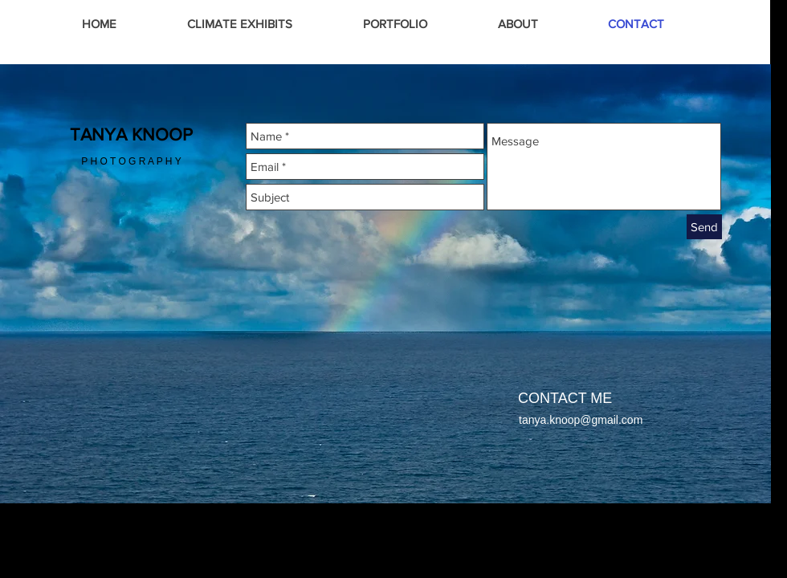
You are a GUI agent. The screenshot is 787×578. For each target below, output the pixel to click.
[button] (395, 24)
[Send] (704, 226)
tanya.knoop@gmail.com (580, 419)
